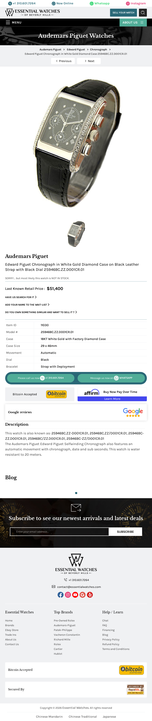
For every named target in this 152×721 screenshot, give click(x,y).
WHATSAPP (111, 378)
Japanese (109, 716)
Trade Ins (10, 634)
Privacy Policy (111, 639)
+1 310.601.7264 (21, 3)
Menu (17, 22)
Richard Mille (62, 639)
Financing (108, 630)
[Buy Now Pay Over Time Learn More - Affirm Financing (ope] (112, 394)
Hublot (58, 653)
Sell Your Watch (123, 12)
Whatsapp (100, 3)
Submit (143, 13)
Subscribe (125, 532)
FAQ (104, 625)
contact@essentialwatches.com (76, 587)
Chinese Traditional (83, 716)
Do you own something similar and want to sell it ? (41, 312)
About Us (133, 22)
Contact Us (12, 644)
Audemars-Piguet (64, 625)
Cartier (58, 649)
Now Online (62, 3)
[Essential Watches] (32, 12)
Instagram (136, 3)
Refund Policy (110, 644)
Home (8, 620)
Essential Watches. (75, 708)
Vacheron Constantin (67, 634)
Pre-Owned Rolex (64, 620)
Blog (105, 634)
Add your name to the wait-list (27, 304)
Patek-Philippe (63, 630)
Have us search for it (21, 297)
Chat (105, 620)
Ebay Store (11, 630)
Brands (9, 625)
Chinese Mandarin (49, 716)
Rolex (57, 644)
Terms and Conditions (115, 649)
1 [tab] (76, 493)
